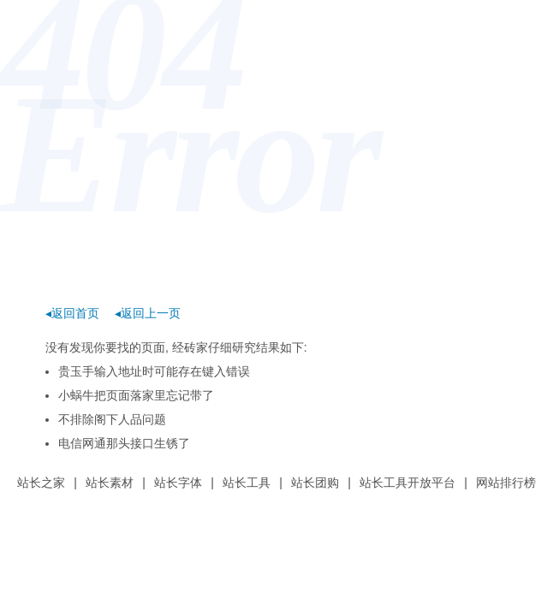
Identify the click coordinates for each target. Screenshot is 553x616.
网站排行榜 (506, 482)
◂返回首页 (72, 313)
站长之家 (41, 482)
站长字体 (178, 482)
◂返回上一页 (148, 313)
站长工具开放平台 (407, 482)
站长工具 (247, 482)
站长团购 (315, 482)
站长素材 (110, 482)
